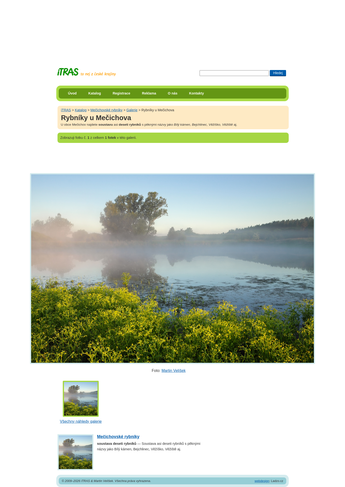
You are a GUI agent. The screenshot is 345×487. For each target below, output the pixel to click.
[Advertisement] (172, 30)
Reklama (149, 93)
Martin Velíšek (173, 371)
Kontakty (196, 93)
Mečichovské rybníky (107, 110)
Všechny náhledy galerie (81, 421)
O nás (173, 93)
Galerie (132, 110)
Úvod (72, 93)
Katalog (94, 93)
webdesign (262, 481)
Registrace (121, 93)
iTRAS (66, 110)
